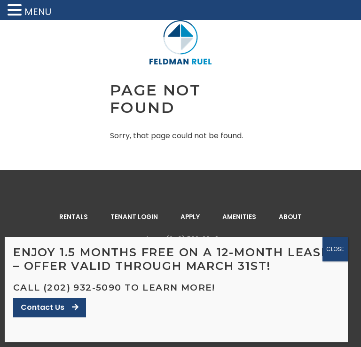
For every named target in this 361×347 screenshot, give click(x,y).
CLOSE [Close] (335, 249)
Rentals (73, 217)
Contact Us (49, 307)
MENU (37, 11)
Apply (190, 217)
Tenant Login (134, 217)
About (290, 217)
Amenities (239, 217)
